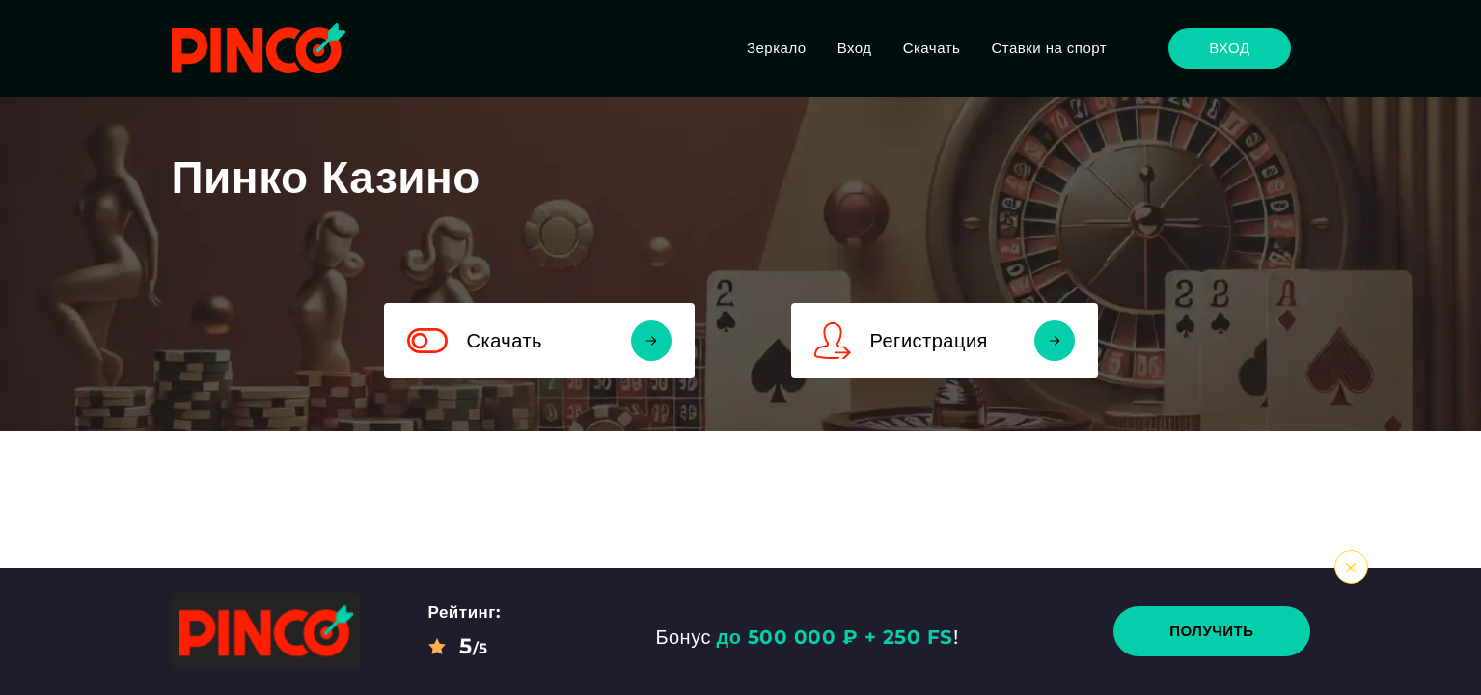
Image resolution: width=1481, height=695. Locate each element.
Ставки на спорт (1049, 48)
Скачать (932, 48)
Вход (854, 48)
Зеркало (777, 48)
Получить (1211, 631)
